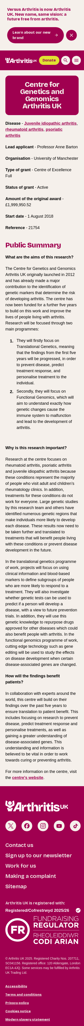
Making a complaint (30, 876)
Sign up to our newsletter (38, 855)
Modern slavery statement (27, 1020)
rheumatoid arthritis (24, 129)
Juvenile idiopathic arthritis (50, 123)
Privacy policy (17, 1003)
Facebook (27, 825)
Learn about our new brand (31, 35)
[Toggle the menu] (76, 60)
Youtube (59, 825)
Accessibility (16, 986)
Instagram (43, 825)
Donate (49, 60)
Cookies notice (18, 1011)
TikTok (75, 825)
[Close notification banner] (71, 35)
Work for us (20, 866)
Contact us (19, 845)
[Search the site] (65, 60)
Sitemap (16, 886)
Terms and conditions (23, 995)
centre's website (27, 777)
